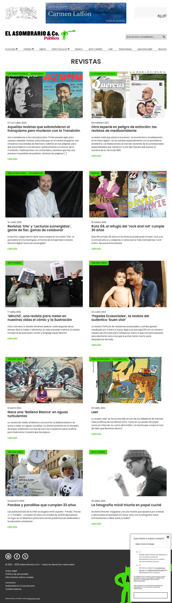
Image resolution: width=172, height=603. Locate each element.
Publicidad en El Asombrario (20, 585)
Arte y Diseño (95, 49)
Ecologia (10, 49)
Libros (43, 49)
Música (79, 49)
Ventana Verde (99, 263)
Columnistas (36, 173)
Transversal (125, 49)
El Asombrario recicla (103, 73)
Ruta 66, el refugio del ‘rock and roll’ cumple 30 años (127, 228)
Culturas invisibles (18, 73)
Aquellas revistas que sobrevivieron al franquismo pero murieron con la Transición (44, 129)
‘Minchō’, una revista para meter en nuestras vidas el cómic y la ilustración (40, 318)
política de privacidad (156, 570)
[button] (40, 35)
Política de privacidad (16, 574)
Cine (110, 49)
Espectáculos (59, 49)
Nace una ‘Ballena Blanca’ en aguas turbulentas (38, 414)
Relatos (162, 49)
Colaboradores (13, 589)
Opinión (27, 49)
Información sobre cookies (19, 577)
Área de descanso (17, 173)
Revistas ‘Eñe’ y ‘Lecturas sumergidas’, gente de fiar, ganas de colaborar (39, 228)
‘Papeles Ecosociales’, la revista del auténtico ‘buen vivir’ (120, 318)
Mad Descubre (145, 49)
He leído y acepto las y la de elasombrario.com (153, 570)
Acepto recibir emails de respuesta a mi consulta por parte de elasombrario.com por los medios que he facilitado (153, 558)
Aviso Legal (11, 570)
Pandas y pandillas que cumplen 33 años (42, 505)
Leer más (12, 159)
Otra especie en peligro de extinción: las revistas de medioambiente (124, 129)
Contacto (10, 582)
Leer (94, 412)
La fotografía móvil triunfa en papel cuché (126, 505)
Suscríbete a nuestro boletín (149, 539)
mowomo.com (33, 598)
